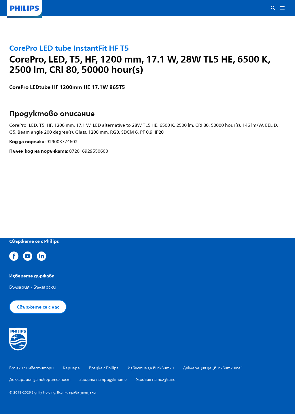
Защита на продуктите (103, 379)
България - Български (32, 287)
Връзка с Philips (103, 368)
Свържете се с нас (38, 307)
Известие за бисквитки (151, 368)
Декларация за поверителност (39, 379)
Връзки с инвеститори (31, 368)
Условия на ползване (155, 379)
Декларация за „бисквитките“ (212, 368)
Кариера (71, 368)
